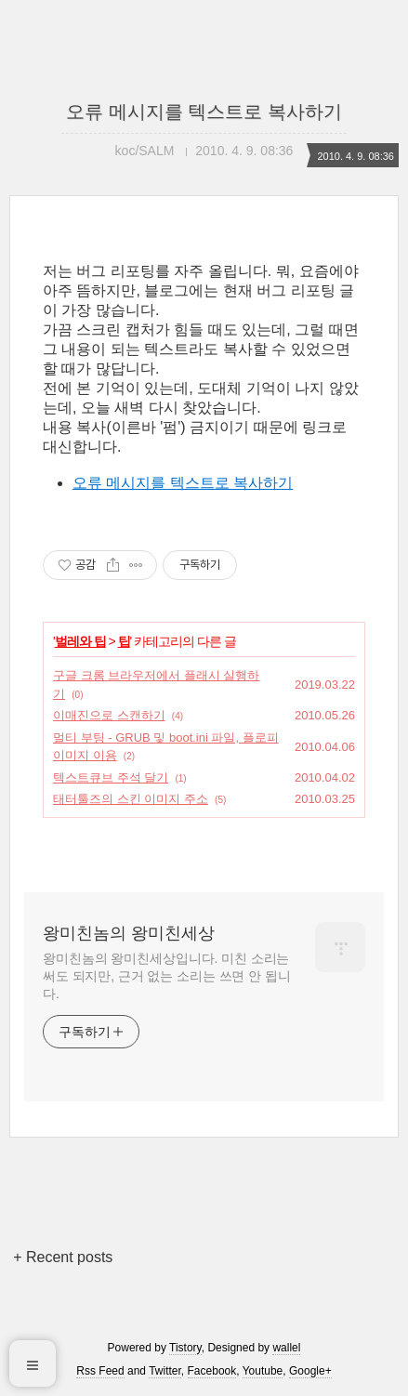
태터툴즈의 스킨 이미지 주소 (130, 799)
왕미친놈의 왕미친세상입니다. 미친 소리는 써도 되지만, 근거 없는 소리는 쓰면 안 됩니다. (167, 976)
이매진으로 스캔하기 (109, 715)
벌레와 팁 (80, 641)
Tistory (185, 1347)
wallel (286, 1347)
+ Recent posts (62, 1257)
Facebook (212, 1370)
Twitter (165, 1370)
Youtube (263, 1370)
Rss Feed (100, 1370)
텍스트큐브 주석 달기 (110, 777)
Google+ (310, 1370)
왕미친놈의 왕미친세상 (129, 933)
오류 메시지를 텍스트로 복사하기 (204, 111)
